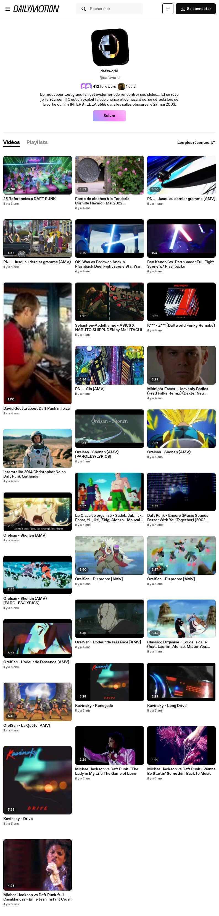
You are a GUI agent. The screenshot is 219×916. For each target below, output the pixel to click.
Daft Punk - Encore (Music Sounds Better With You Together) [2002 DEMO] (177, 517)
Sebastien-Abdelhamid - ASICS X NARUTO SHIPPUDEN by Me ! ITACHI (108, 327)
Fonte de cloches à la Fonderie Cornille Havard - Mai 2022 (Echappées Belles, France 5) (102, 201)
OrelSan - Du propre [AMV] (99, 579)
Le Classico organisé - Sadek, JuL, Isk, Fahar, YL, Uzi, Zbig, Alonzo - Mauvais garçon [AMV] (109, 517)
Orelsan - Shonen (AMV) (169, 452)
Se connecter (195, 9)
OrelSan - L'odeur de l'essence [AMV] (36, 662)
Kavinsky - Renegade (94, 706)
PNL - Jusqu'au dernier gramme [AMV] (181, 199)
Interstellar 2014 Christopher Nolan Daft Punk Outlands (34, 474)
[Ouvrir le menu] (7, 8)
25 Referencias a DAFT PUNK (29, 199)
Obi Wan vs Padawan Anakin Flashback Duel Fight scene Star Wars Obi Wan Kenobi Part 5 (109, 264)
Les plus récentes (196, 142)
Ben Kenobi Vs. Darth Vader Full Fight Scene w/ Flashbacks (180, 264)
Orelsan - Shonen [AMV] (25, 535)
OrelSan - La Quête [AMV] (26, 725)
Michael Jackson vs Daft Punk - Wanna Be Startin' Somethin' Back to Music (181, 771)
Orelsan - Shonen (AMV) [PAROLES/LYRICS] (25, 601)
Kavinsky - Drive (18, 819)
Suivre (109, 115)
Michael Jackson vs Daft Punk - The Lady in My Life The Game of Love (106, 771)
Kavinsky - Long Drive (167, 706)
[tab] (11, 142)
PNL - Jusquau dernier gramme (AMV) (37, 262)
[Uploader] (167, 8)
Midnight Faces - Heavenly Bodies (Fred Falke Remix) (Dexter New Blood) (177, 391)
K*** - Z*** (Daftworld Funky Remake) (181, 325)
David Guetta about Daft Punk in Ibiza (36, 408)
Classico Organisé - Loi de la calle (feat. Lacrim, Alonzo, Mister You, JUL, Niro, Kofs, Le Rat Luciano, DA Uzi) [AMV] (178, 644)
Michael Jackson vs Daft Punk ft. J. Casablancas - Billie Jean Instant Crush (37, 897)
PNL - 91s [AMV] (90, 389)
